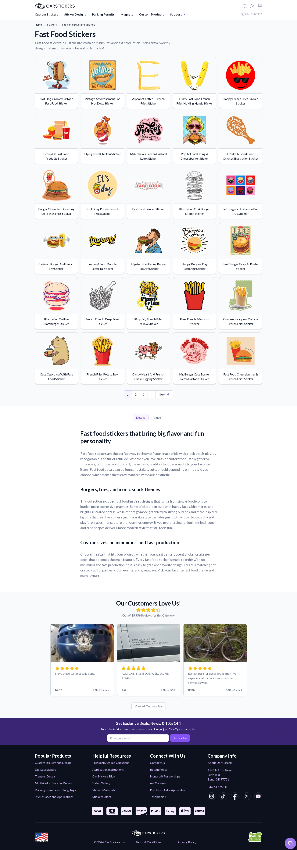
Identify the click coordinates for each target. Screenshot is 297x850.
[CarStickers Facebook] (235, 796)
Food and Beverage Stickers (78, 24)
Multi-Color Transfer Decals (53, 783)
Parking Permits (103, 14)
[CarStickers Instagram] (212, 796)
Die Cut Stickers (45, 769)
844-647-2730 (217, 787)
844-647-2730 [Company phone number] (251, 14)
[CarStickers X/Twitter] (247, 796)
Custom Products (151, 14)
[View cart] (260, 6)
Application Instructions (108, 769)
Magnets (127, 14)
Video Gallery (101, 783)
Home (38, 24)
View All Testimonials (149, 706)
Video (157, 417)
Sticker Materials (103, 790)
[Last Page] (164, 394)
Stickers (52, 24)
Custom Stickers (46, 14)
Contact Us (157, 762)
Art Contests (158, 783)
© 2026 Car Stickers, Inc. (110, 842)
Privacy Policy (187, 842)
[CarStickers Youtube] (258, 796)
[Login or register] (252, 6)
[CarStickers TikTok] (223, 796)
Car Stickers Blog (103, 776)
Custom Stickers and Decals (53, 762)
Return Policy (158, 769)
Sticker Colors (101, 796)
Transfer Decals (45, 776)
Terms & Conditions (148, 842)
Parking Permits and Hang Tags (55, 790)
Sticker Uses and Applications (54, 796)
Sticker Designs (75, 14)
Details (140, 417)
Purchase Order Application (168, 790)
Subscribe (179, 738)
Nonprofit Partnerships (165, 776)
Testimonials (158, 796)
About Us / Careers (220, 762)
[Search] (244, 6)
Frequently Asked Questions (110, 762)
